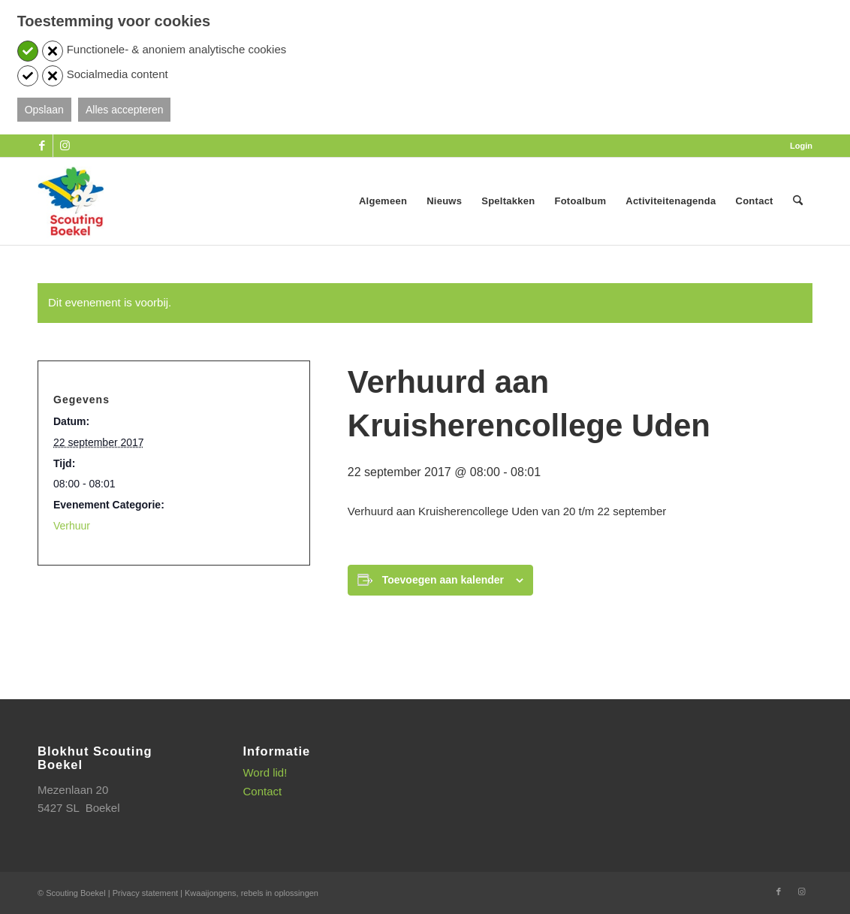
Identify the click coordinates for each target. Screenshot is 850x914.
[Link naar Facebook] (42, 145)
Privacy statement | (149, 892)
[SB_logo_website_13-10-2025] (71, 201)
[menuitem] (797, 145)
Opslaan (44, 110)
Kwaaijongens (211, 892)
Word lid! (265, 772)
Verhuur (71, 526)
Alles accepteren (125, 110)
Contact (262, 791)
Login (801, 145)
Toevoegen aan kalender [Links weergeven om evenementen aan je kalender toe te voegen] (443, 580)
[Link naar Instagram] (64, 145)
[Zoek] (797, 201)
